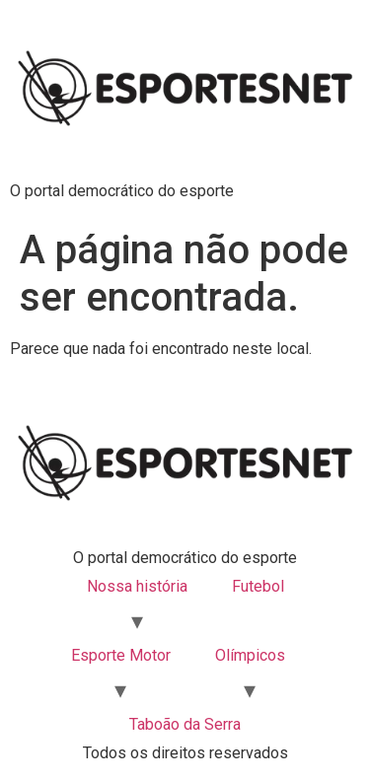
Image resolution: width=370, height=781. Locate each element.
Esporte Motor (121, 655)
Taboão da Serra (185, 724)
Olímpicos (250, 655)
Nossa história (137, 586)
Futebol (258, 586)
